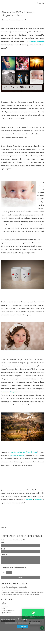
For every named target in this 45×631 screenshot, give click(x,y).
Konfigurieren (23, 623)
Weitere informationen (11, 623)
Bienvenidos (12, 20)
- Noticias (3, 614)
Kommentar (4, 554)
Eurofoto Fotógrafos (18, 102)
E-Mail (3, 549)
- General (3, 605)
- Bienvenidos (4, 606)
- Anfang (3, 603)
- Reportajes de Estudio (7, 610)
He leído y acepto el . (14, 567)
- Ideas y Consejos (6, 612)
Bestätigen (22, 626)
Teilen (3, 527)
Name (2, 542)
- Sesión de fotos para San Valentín (11, 589)
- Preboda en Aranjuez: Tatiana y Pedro (12, 591)
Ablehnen (35, 623)
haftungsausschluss (20, 567)
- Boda (3, 608)
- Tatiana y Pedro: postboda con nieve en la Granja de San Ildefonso (20, 594)
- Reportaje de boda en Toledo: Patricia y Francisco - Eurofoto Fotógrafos (22, 592)
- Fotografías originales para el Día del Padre (14, 587)
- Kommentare (20, 20)
